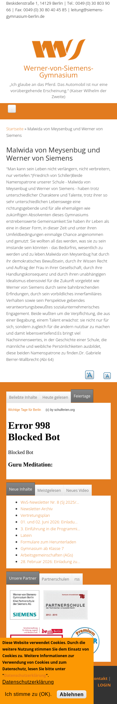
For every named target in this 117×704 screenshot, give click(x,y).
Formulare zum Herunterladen (48, 542)
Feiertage (82, 396)
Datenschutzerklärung (25, 675)
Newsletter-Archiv (37, 509)
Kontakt (99, 678)
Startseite (14, 129)
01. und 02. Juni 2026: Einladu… (49, 522)
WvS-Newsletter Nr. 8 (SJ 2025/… (50, 502)
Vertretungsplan (35, 515)
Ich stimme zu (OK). (28, 694)
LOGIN (104, 685)
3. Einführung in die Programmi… (50, 529)
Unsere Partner (24, 576)
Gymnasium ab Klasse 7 (42, 548)
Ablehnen (72, 694)
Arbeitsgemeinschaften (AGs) (47, 555)
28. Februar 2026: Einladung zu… (50, 561)
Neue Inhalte (20, 489)
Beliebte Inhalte (23, 397)
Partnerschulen (55, 579)
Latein (26, 535)
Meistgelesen (49, 490)
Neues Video (77, 490)
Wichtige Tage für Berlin (26, 410)
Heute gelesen (55, 397)
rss (77, 579)
